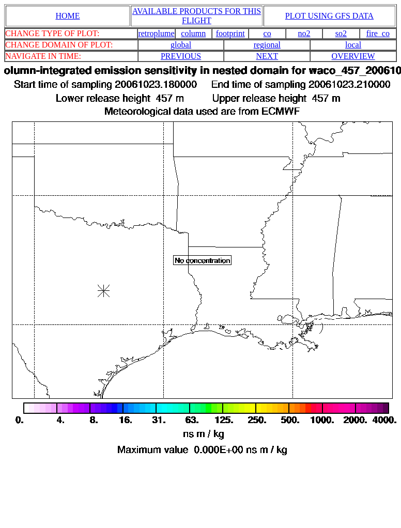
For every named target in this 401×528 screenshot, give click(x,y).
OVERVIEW (353, 56)
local (353, 44)
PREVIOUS (181, 56)
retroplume (156, 33)
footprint (230, 33)
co (267, 33)
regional (267, 44)
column (193, 33)
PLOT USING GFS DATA (329, 15)
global (181, 44)
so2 (341, 33)
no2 (304, 33)
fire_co (378, 33)
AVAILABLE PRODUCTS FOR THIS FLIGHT (196, 16)
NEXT (267, 56)
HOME (67, 15)
